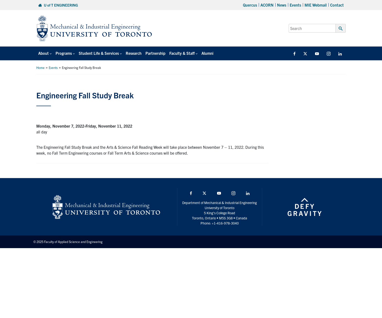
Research (134, 53)
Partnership (155, 53)
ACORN (267, 4)
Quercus (250, 4)
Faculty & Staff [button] (182, 53)
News (281, 4)
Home (40, 67)
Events (295, 4)
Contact (337, 4)
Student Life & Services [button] (99, 53)
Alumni (207, 53)
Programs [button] (64, 53)
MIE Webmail (316, 4)
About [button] (43, 53)
